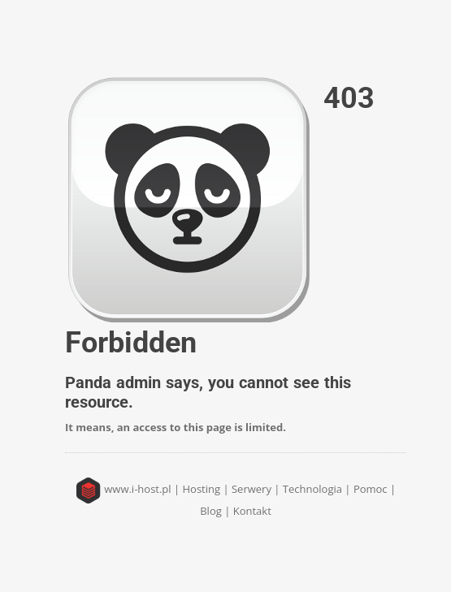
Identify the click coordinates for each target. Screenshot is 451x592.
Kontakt (252, 510)
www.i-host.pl (137, 489)
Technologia (312, 489)
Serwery (251, 489)
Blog (211, 510)
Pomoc (370, 489)
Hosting (202, 489)
